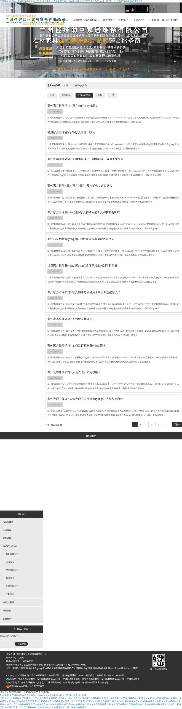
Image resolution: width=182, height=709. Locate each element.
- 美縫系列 (9, 578)
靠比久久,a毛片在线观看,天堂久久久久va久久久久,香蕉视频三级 (39, 704)
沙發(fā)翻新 (112, 502)
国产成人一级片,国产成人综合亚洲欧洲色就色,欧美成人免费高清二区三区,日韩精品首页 (99, 698)
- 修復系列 (9, 562)
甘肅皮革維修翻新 (71, 679)
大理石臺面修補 (53, 682)
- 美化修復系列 (11, 554)
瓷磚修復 (51, 502)
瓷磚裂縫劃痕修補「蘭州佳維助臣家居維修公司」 (86, 682)
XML (81, 675)
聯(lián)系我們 (169, 20)
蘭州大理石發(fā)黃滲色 (32, 682)
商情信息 (66, 95)
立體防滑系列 (89, 493)
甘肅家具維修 (133, 679)
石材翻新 (149, 502)
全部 (52, 95)
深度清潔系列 (89, 475)
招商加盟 (139, 20)
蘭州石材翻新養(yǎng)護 (112, 679)
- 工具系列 (9, 594)
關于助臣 (108, 20)
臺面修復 (131, 502)
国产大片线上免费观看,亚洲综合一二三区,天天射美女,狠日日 (28, 698)
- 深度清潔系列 (11, 570)
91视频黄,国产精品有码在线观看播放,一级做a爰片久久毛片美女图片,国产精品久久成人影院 (43, 695)
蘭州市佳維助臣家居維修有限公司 (43, 675)
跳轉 (177, 424)
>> (152, 424)
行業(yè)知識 (81, 85)
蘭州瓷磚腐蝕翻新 (90, 679)
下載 (112, 95)
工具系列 (89, 502)
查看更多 (22, 644)
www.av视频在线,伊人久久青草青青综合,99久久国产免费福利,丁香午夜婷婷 (106, 704)
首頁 (66, 85)
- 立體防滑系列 (11, 586)
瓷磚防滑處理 (12, 682)
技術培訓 (154, 20)
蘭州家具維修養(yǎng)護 (49, 679)
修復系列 (89, 466)
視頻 (100, 95)
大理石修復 (31, 502)
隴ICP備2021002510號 (114, 675)
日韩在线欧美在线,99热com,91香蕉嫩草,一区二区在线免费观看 (56, 707)
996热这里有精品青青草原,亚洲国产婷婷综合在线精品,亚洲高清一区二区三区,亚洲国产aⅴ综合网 (54, 701)
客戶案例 (123, 20)
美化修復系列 (89, 457)
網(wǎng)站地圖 (69, 675)
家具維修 (69, 502)
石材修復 (77, 20)
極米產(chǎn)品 (92, 20)
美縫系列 (89, 484)
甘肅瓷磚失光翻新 (26, 679)
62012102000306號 (25, 686)
